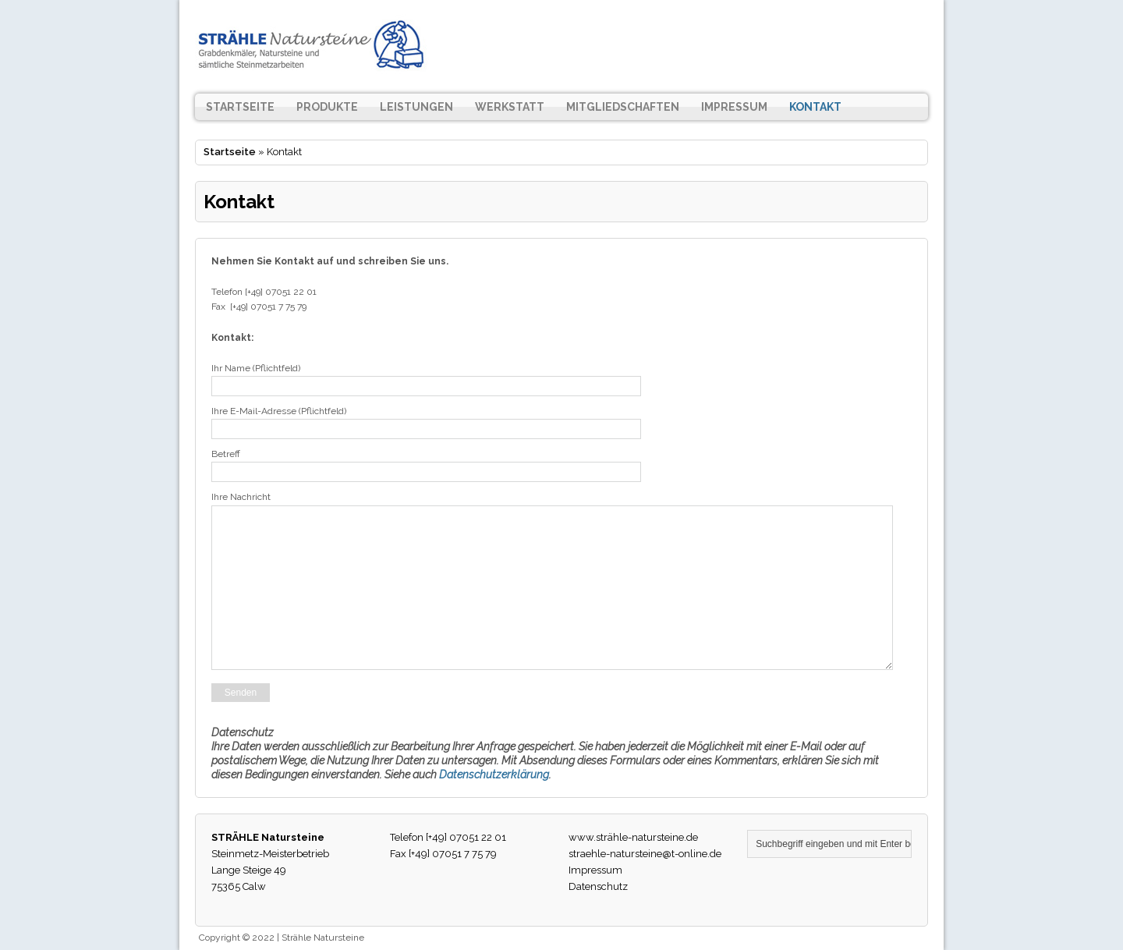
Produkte (327, 107)
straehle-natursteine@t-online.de (645, 854)
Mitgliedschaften (622, 107)
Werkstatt (509, 107)
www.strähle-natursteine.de (633, 837)
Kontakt (815, 107)
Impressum (734, 107)
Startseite (240, 107)
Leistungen (416, 107)
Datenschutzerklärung (494, 774)
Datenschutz (598, 886)
